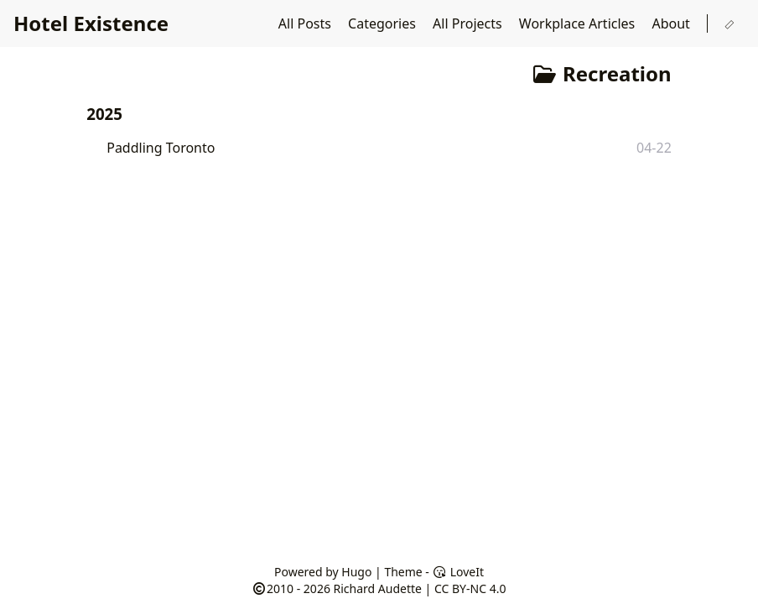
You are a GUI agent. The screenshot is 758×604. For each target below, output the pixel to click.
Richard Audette (378, 588)
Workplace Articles (579, 23)
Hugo (356, 572)
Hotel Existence (91, 23)
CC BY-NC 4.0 (470, 588)
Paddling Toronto (160, 147)
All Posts (306, 23)
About (672, 23)
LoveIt (458, 572)
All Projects (469, 23)
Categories (383, 23)
